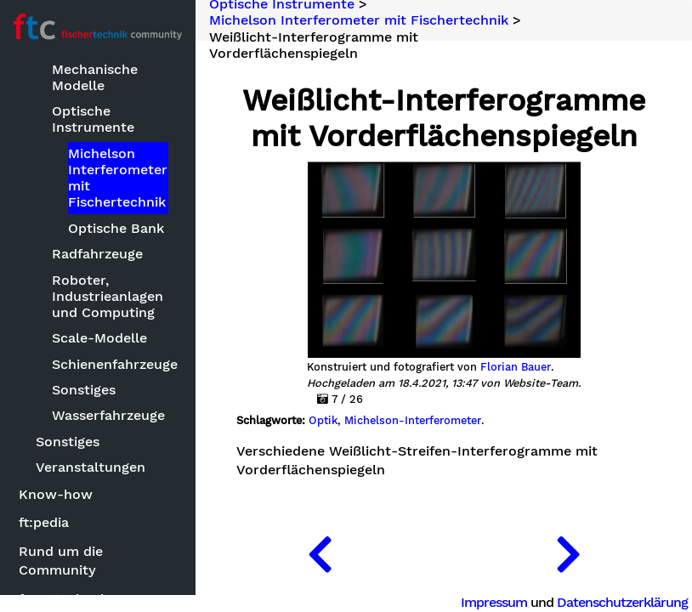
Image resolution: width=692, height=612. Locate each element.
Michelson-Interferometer (412, 421)
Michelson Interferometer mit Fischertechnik (117, 178)
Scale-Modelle (99, 338)
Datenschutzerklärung (622, 602)
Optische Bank (116, 228)
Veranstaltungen (90, 467)
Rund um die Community (61, 560)
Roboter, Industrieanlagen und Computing (107, 296)
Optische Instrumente (93, 119)
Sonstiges (84, 390)
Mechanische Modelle (95, 77)
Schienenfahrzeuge (111, 364)
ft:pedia (44, 522)
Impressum (494, 602)
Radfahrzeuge (97, 254)
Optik (323, 421)
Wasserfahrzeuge (108, 415)
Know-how (56, 494)
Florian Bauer (515, 367)
